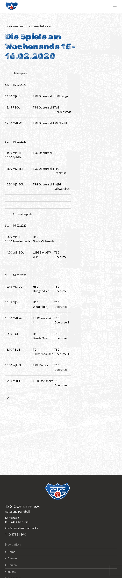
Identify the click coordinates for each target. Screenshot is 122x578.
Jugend (12, 572)
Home (11, 552)
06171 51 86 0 (15, 534)
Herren (12, 565)
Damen (12, 558)
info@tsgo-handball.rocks (21, 528)
